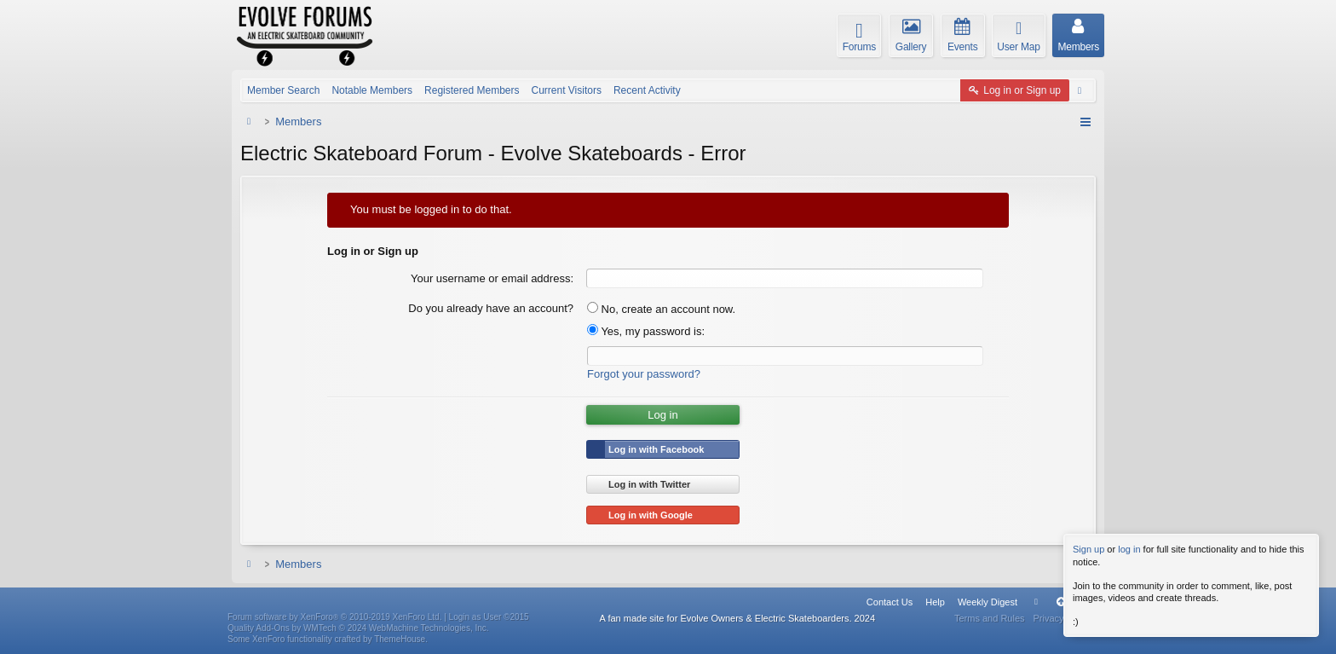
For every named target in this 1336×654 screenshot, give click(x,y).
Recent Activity (647, 90)
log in (1129, 549)
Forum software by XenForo (334, 617)
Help (935, 602)
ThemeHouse (399, 639)
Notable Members (371, 90)
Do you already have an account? (490, 308)
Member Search (283, 90)
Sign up (1088, 549)
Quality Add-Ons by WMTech (358, 628)
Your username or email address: (492, 278)
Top (1061, 602)
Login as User (489, 617)
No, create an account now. (661, 309)
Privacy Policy (1062, 618)
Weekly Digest (987, 602)
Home (1036, 602)
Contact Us (890, 602)
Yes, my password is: (646, 331)
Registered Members (471, 90)
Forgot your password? (643, 374)
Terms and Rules (989, 618)
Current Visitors (566, 90)
